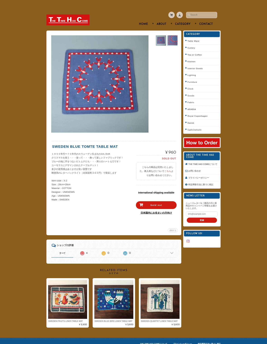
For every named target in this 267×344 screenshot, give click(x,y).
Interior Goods (196, 61)
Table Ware (195, 34)
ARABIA (193, 102)
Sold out (156, 198)
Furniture (193, 75)
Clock (192, 82)
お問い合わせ (196, 167)
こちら (167, 164)
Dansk (192, 116)
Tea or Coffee (196, 48)
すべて (62, 246)
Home (143, 17)
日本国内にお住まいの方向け (156, 206)
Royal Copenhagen (199, 109)
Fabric (192, 95)
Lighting (193, 68)
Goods (192, 89)
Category (183, 17)
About (161, 17)
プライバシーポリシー (200, 173)
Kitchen (193, 55)
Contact (206, 17)
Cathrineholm (196, 123)
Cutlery (192, 41)
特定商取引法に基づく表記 (202, 180)
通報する (172, 224)
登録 (202, 216)
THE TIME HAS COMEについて (203, 158)
